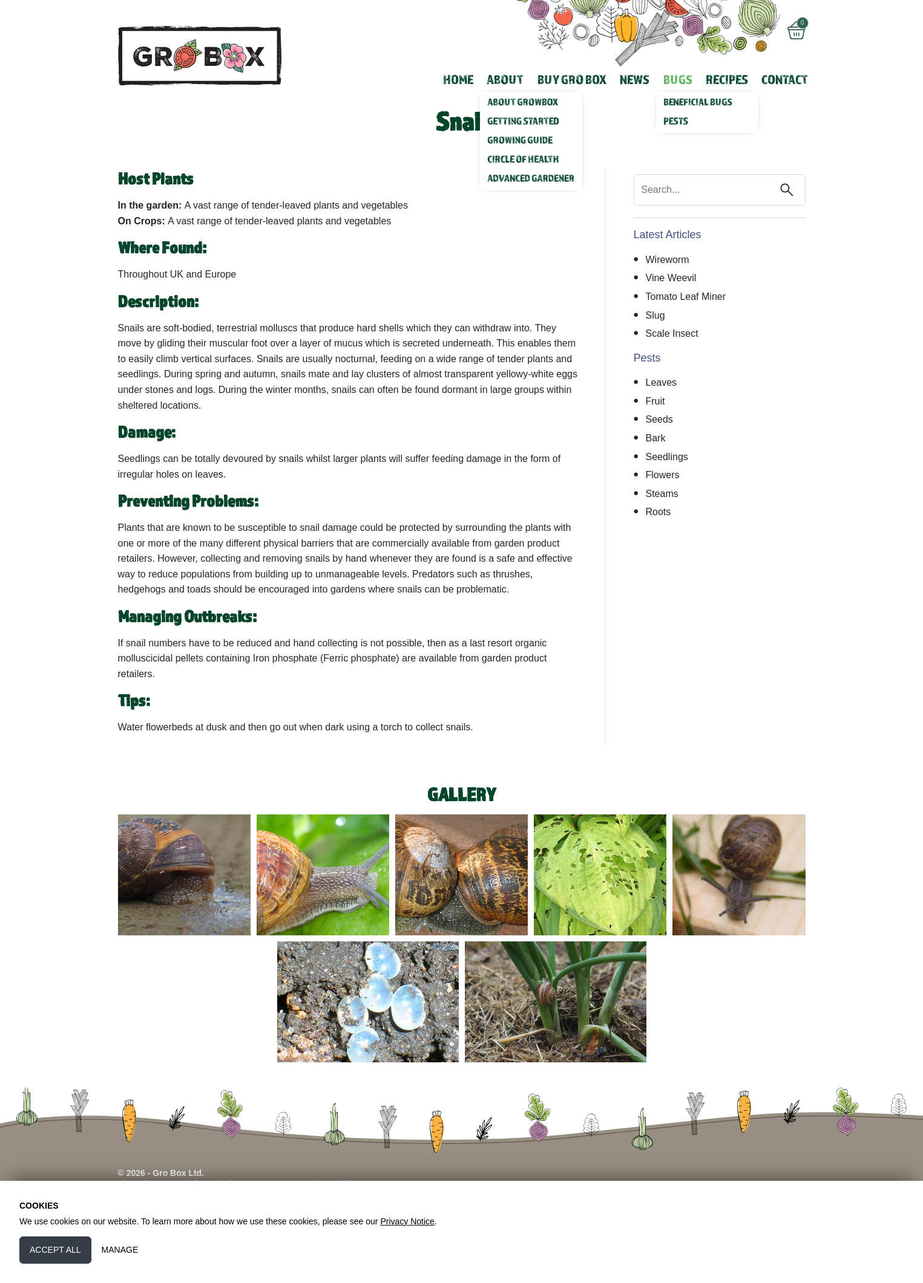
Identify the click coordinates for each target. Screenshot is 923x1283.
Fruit (655, 401)
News (634, 79)
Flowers (663, 475)
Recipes (727, 79)
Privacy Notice (407, 1221)
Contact (784, 79)
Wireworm (667, 260)
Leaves (661, 382)
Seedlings (667, 457)
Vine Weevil (671, 278)
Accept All (55, 1250)
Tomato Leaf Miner (686, 296)
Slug (655, 315)
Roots (658, 512)
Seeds (659, 419)
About (505, 79)
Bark (656, 438)
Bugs (677, 79)
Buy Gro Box (571, 79)
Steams (662, 494)
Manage (120, 1250)
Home (458, 79)
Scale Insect (672, 333)
